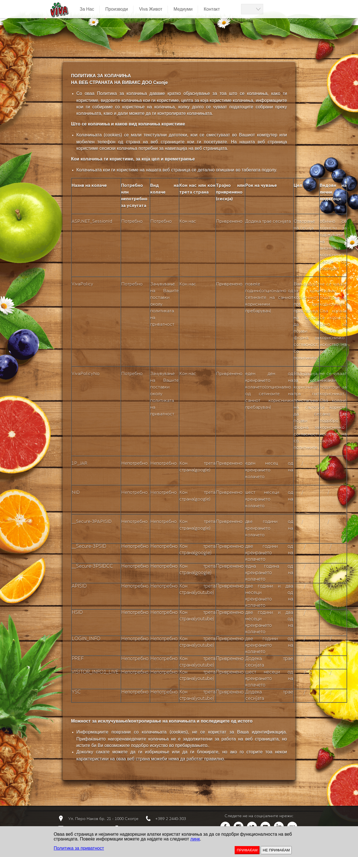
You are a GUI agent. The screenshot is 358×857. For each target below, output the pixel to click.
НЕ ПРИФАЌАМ (276, 850)
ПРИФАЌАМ (247, 850)
